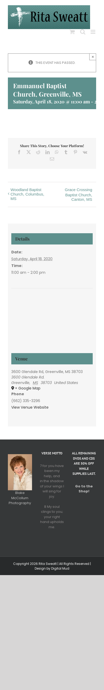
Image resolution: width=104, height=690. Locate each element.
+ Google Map (27, 388)
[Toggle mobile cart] (72, 32)
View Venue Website (30, 407)
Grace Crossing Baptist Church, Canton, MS (78, 194)
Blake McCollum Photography (20, 497)
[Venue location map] (51, 308)
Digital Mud (60, 568)
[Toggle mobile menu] (93, 32)
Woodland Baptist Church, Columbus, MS (27, 194)
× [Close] (93, 56)
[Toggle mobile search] (82, 32)
